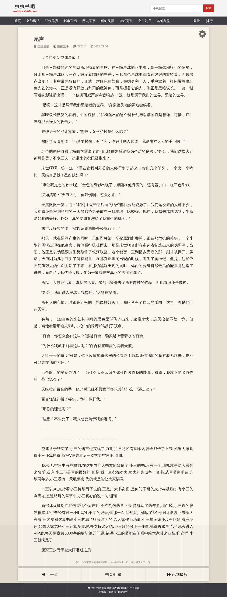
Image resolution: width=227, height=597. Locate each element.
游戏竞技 (126, 21)
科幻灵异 (107, 21)
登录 (196, 21)
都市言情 (70, 21)
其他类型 (163, 21)
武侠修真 (51, 21)
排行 (209, 21)
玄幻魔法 (33, 21)
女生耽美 (145, 21)
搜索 (209, 8)
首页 (17, 21)
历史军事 (89, 21)
